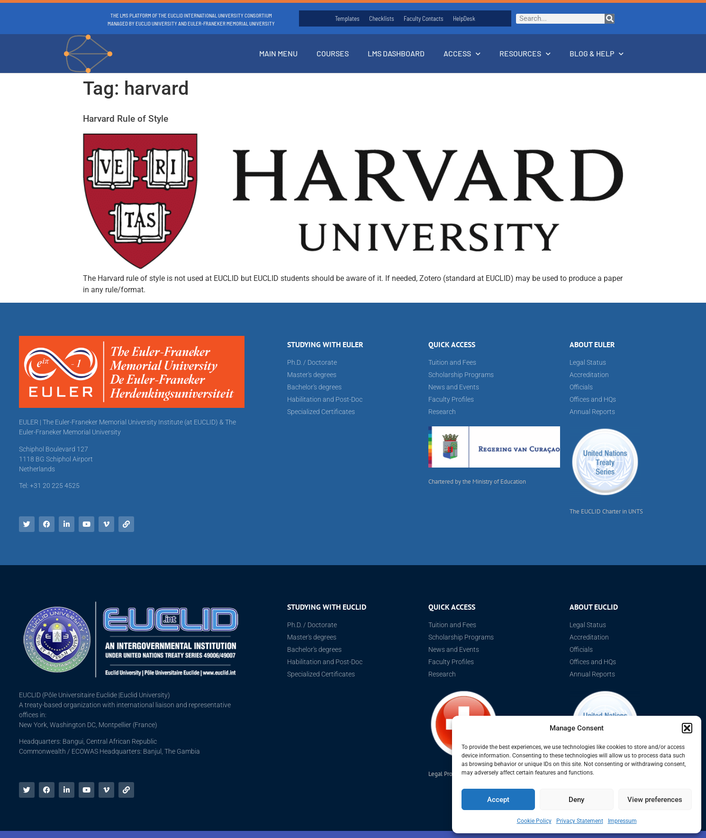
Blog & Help (597, 53)
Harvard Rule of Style (125, 118)
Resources (525, 53)
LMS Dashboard (396, 53)
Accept (498, 799)
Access (462, 53)
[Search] (610, 19)
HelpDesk (464, 18)
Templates (347, 18)
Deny (576, 799)
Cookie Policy (534, 821)
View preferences (654, 799)
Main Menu (278, 53)
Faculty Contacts (424, 18)
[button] (687, 728)
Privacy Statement (579, 821)
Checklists (381, 18)
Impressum (622, 821)
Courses (333, 53)
